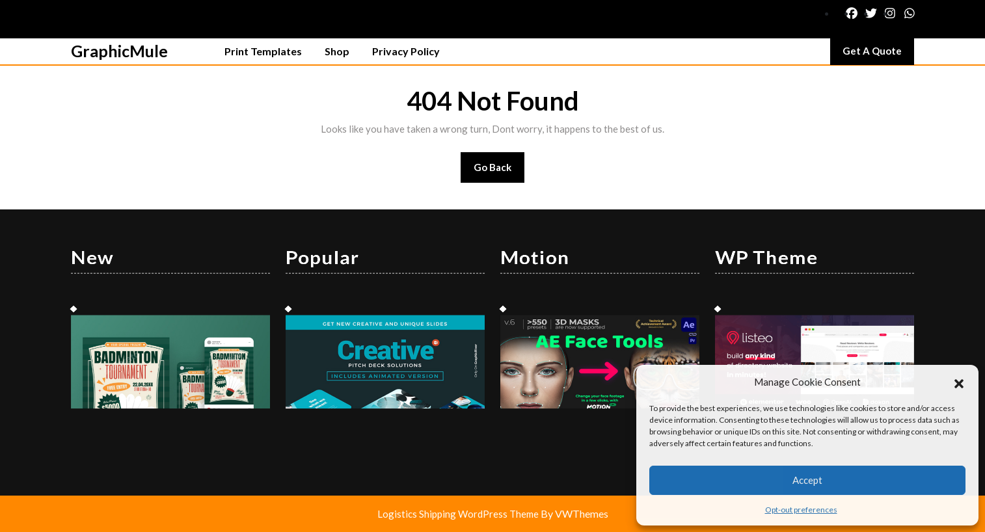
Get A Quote (878, 54)
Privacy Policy (406, 51)
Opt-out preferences (801, 509)
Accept (807, 480)
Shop (337, 51)
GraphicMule (119, 50)
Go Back (499, 171)
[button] (958, 381)
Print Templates (263, 51)
